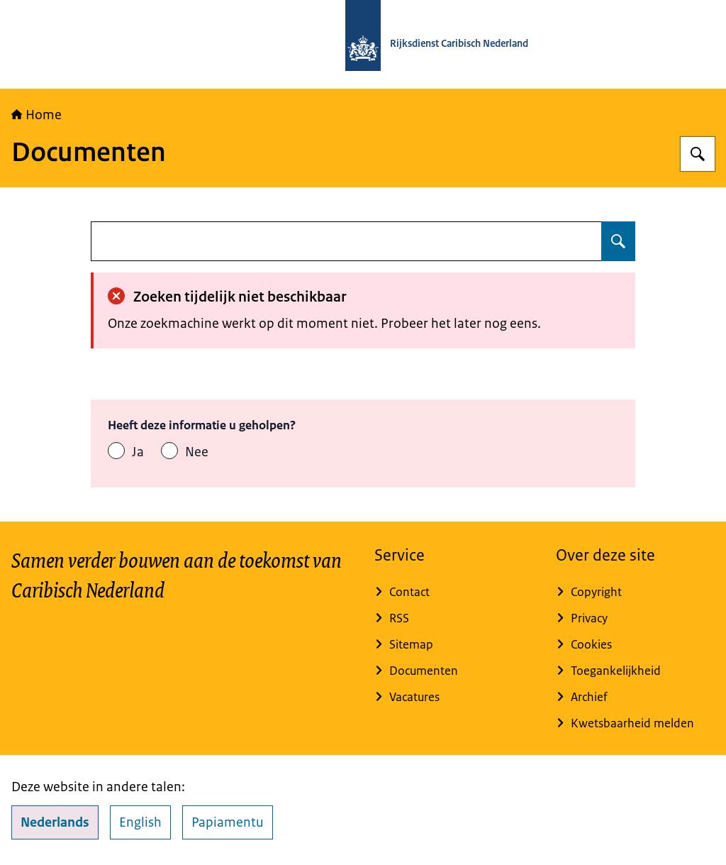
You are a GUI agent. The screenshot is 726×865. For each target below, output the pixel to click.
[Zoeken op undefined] (618, 241)
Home (36, 114)
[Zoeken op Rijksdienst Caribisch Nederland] (698, 154)
